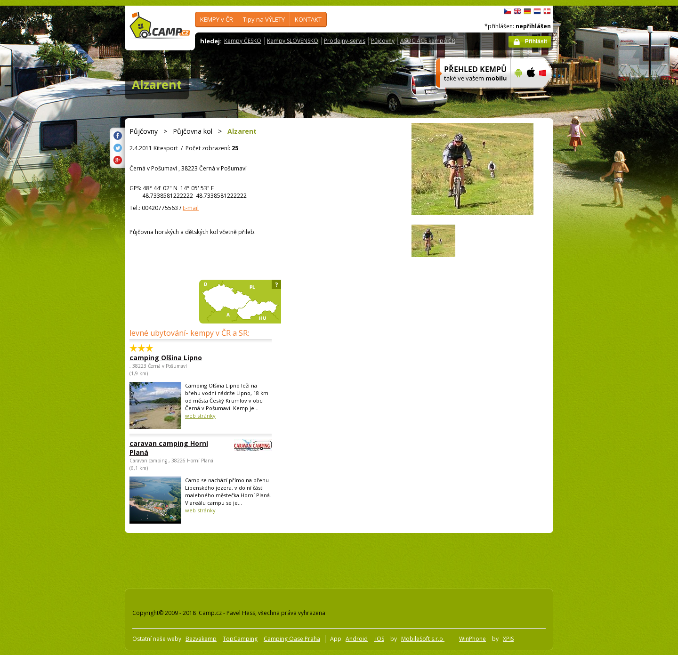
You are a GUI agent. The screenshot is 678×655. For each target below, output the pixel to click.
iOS (379, 639)
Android (357, 639)
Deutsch (527, 11)
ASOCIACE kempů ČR (427, 41)
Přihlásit (536, 41)
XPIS (508, 639)
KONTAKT (308, 19)
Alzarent (157, 84)
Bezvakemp (201, 639)
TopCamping (240, 639)
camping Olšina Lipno (165, 357)
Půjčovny (383, 41)
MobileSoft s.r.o (422, 639)
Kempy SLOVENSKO (292, 41)
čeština (507, 11)
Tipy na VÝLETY (264, 19)
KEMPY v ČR (216, 19)
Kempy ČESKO (242, 41)
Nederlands (537, 11)
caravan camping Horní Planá (174, 448)
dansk (547, 11)
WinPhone (472, 639)
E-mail (191, 208)
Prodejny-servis (344, 41)
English (517, 11)
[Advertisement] (593, 288)
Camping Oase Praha (292, 639)
